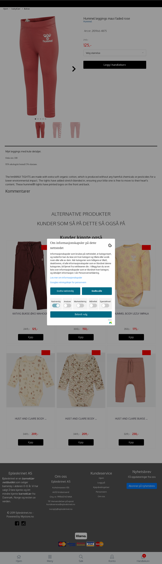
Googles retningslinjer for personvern (68, 282)
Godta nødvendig (65, 291)
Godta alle (97, 291)
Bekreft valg (81, 314)
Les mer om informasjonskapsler (66, 277)
